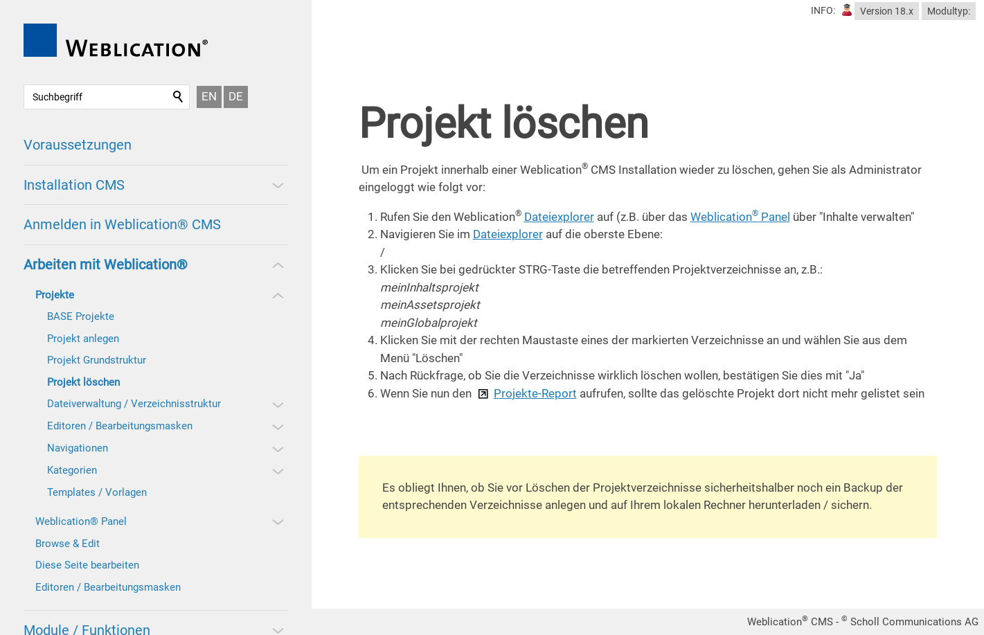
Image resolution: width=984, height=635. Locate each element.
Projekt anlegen (83, 338)
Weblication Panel (740, 217)
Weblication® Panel (81, 521)
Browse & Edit (67, 543)
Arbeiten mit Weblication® (106, 264)
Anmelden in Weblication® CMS (122, 224)
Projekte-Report (535, 393)
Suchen (179, 97)
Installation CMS (74, 185)
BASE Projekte (80, 316)
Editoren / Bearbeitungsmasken (120, 426)
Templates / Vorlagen (97, 492)
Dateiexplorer (559, 217)
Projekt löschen (83, 382)
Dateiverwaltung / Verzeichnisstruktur (134, 403)
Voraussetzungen (78, 144)
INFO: (823, 10)
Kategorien (72, 470)
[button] (277, 185)
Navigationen (77, 448)
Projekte (54, 295)
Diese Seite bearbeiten (87, 565)
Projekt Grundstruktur (96, 360)
